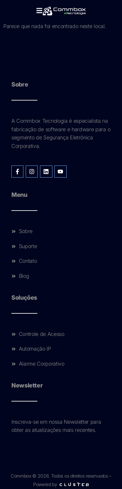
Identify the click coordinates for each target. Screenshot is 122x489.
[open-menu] (39, 11)
